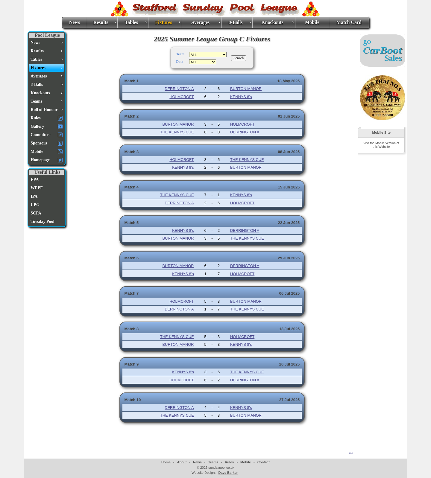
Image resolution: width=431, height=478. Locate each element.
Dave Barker (228, 472)
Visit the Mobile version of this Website (381, 144)
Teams (213, 462)
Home (166, 462)
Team (180, 54)
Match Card (349, 22)
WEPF (37, 188)
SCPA (36, 213)
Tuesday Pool (42, 221)
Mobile (312, 22)
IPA (34, 196)
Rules (229, 462)
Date (179, 62)
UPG (35, 205)
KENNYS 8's (241, 97)
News (74, 22)
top (351, 453)
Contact (263, 462)
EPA (35, 179)
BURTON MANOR (246, 88)
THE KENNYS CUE (177, 132)
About (181, 462)
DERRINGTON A (179, 88)
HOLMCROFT (181, 97)
